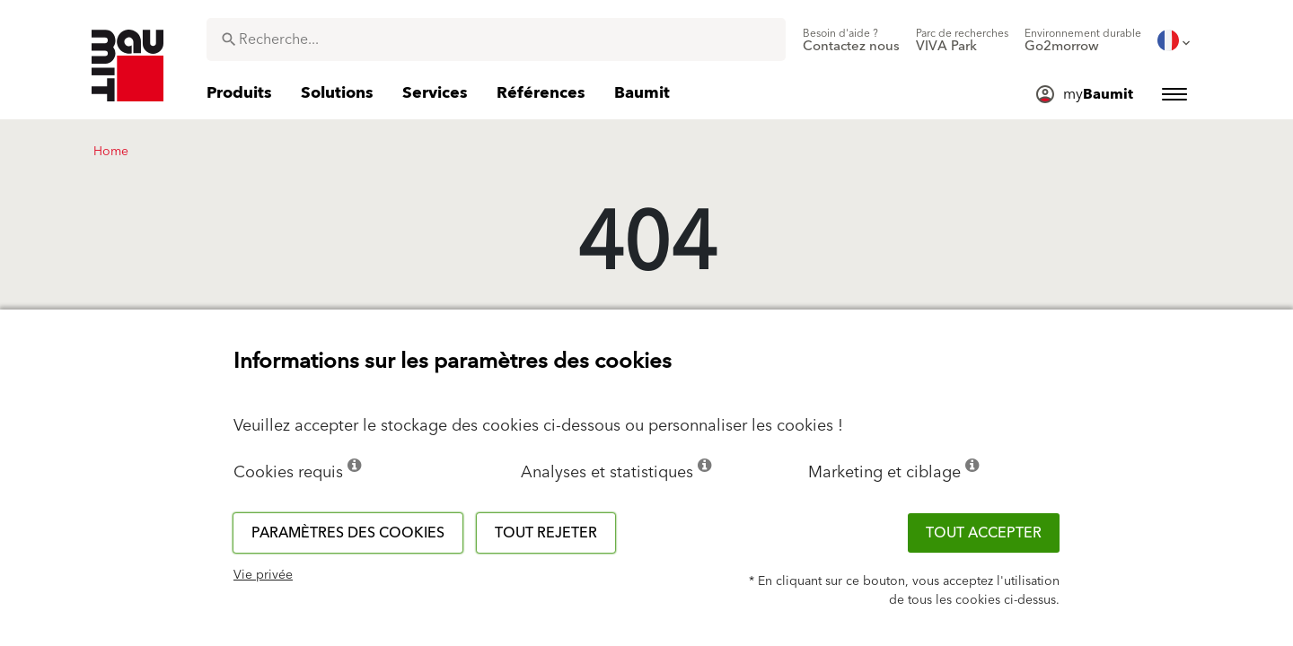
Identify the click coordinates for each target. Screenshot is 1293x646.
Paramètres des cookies (347, 533)
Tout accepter (984, 533)
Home (110, 151)
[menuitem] (851, 40)
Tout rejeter (546, 533)
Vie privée (263, 575)
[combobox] (496, 39)
